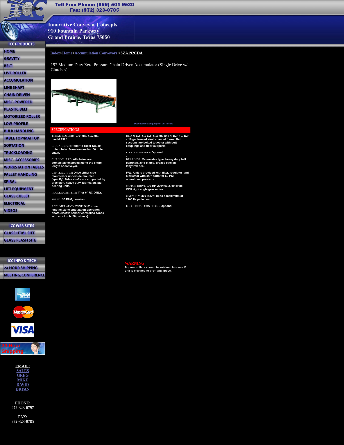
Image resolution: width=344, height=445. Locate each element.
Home (67, 53)
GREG (23, 375)
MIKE (22, 380)
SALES (22, 371)
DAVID (22, 384)
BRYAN (23, 389)
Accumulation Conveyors (96, 53)
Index (55, 53)
